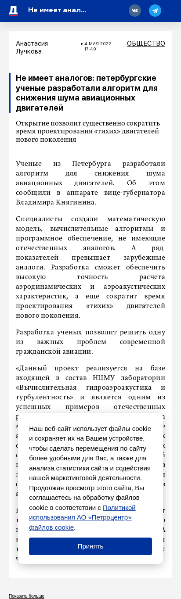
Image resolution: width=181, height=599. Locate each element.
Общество (146, 43)
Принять (91, 546)
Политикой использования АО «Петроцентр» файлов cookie (82, 517)
